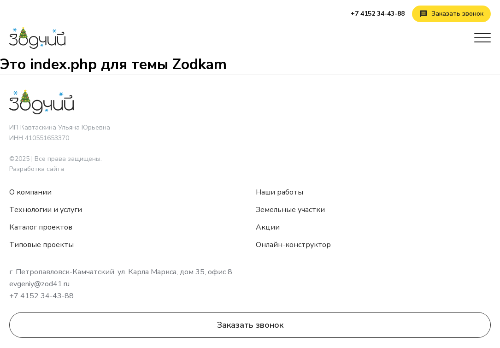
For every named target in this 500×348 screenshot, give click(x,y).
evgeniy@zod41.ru (39, 284)
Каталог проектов (40, 227)
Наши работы (279, 192)
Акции (268, 227)
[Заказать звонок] (451, 14)
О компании (30, 192)
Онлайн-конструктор (293, 245)
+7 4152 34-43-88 (41, 296)
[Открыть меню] (482, 37)
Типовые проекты (41, 245)
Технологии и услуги (45, 210)
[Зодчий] (37, 38)
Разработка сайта (36, 169)
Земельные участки (290, 210)
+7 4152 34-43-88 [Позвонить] (378, 13)
